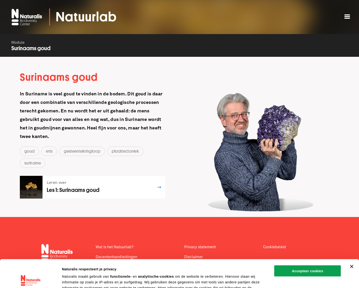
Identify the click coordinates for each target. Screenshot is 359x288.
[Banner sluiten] (351, 238)
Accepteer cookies (307, 243)
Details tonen (73, 279)
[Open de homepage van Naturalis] (27, 17)
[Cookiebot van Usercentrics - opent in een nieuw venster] (30, 278)
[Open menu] (347, 16)
